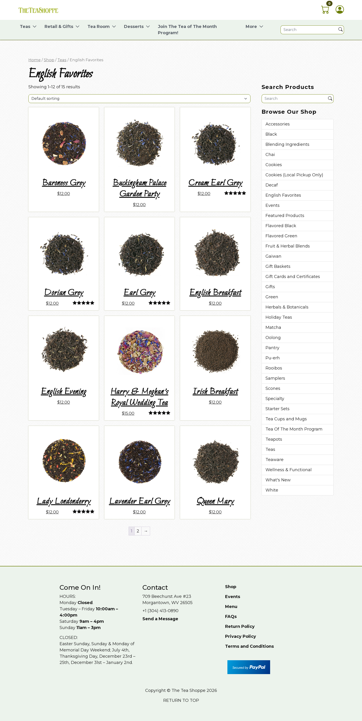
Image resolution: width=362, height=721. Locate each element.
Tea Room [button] (98, 26)
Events (272, 205)
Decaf (271, 185)
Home (34, 60)
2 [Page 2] (138, 531)
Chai (270, 154)
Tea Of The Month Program (294, 429)
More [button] (251, 26)
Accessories (277, 124)
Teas (61, 60)
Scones (272, 388)
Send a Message (160, 618)
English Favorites (283, 195)
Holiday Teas (278, 317)
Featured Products (284, 215)
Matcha (273, 327)
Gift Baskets (277, 266)
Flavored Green (281, 235)
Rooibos (273, 368)
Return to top (181, 700)
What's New (278, 480)
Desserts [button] (134, 26)
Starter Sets (277, 408)
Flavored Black (280, 225)
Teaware (274, 459)
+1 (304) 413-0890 (160, 610)
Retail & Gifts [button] (59, 26)
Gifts (270, 286)
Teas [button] (25, 26)
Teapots (273, 439)
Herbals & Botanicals (286, 307)
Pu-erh (272, 357)
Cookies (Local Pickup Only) (294, 174)
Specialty (274, 398)
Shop (49, 60)
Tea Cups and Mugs (286, 419)
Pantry (272, 347)
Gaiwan (273, 256)
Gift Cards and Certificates (292, 276)
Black (271, 134)
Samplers (275, 378)
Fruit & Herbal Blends (287, 246)
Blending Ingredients (287, 144)
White (271, 490)
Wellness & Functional (288, 469)
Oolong (273, 337)
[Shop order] (139, 98)
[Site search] (309, 29)
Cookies (273, 164)
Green (271, 296)
